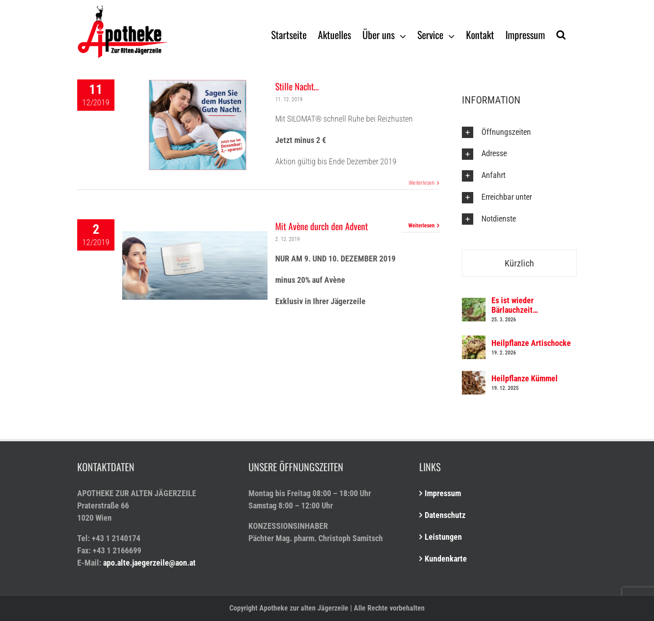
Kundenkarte (446, 558)
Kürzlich (519, 263)
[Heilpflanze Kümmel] (474, 377)
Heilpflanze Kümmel (524, 378)
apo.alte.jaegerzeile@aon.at (149, 562)
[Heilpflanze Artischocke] (474, 341)
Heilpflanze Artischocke (531, 343)
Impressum (443, 493)
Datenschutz (445, 515)
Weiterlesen (422, 183)
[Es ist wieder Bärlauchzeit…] (474, 304)
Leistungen (443, 537)
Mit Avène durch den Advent (321, 226)
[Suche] (560, 34)
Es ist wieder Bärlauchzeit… (514, 305)
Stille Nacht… (297, 86)
